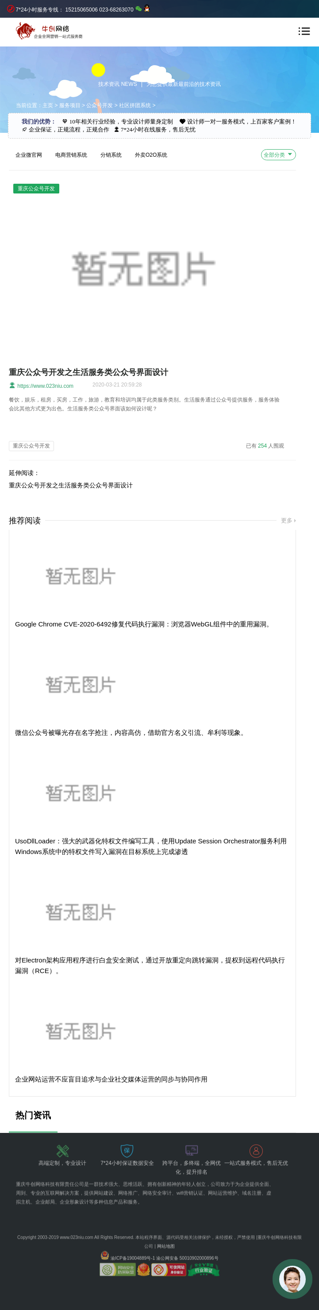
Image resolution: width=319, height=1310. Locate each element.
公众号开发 (99, 105)
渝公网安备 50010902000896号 (187, 1247)
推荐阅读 (25, 520)
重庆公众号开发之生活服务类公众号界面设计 (88, 372)
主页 (47, 105)
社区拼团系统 (135, 105)
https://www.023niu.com (41, 385)
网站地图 (166, 1235)
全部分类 (278, 154)
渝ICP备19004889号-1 (133, 1247)
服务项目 (70, 105)
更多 (286, 520)
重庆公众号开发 (31, 446)
